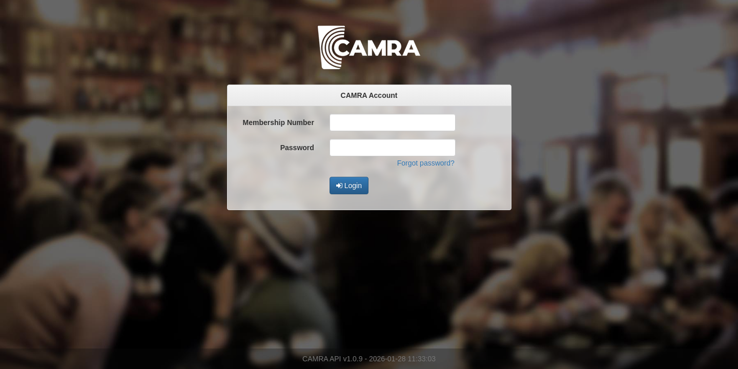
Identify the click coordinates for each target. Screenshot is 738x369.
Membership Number (278, 122)
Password (297, 148)
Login (349, 185)
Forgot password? (426, 163)
